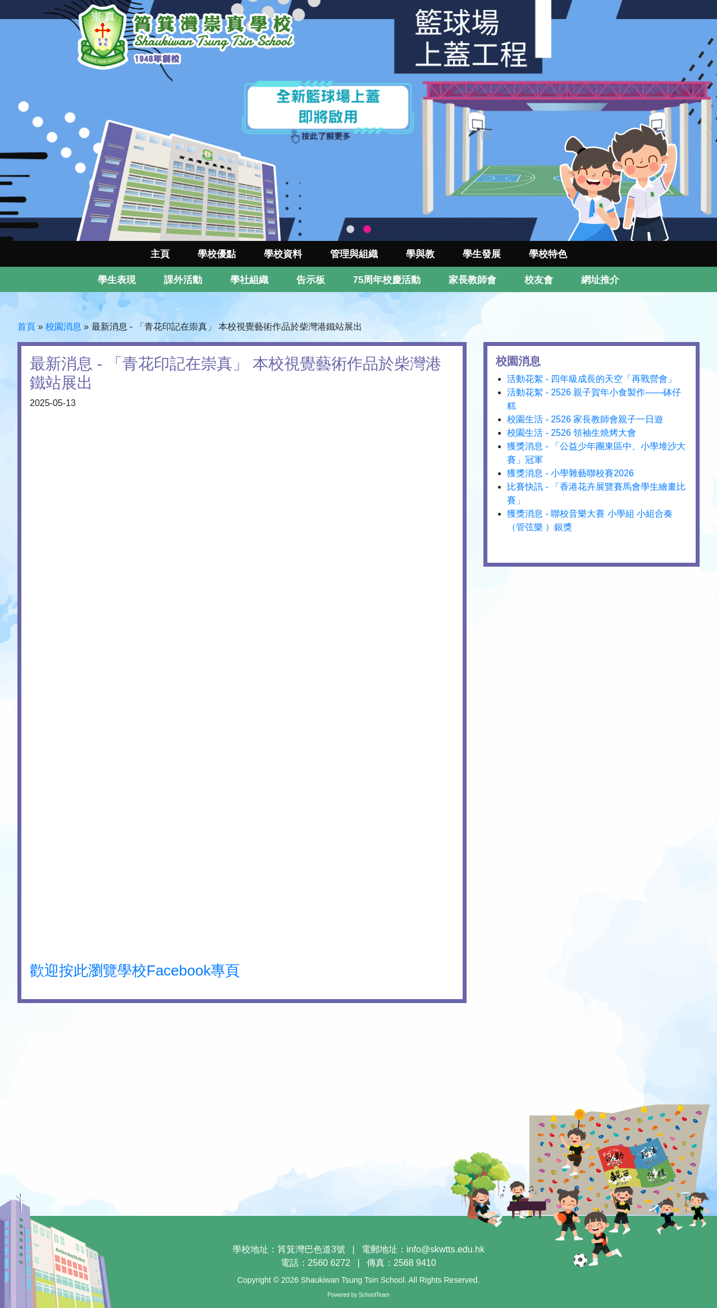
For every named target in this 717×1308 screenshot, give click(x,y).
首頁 (26, 326)
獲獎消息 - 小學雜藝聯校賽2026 (570, 473)
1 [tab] (350, 229)
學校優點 (217, 254)
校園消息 (63, 326)
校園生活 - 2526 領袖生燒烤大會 (571, 432)
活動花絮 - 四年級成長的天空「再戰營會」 (592, 379)
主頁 (160, 254)
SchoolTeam (374, 1295)
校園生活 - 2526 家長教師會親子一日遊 (585, 419)
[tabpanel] (358, 120)
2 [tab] (367, 229)
